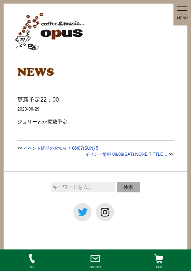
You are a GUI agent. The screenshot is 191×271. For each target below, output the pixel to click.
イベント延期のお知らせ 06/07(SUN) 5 (61, 148)
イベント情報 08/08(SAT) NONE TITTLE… (126, 154)
